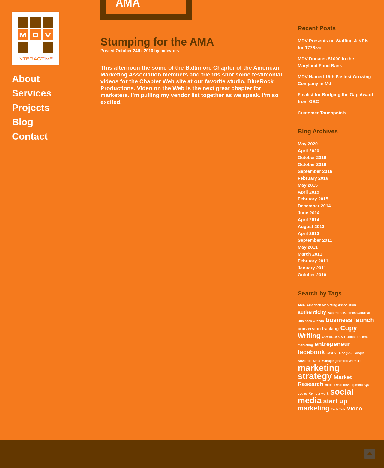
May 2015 (308, 185)
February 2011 (313, 260)
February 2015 (313, 198)
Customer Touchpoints (322, 112)
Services (32, 93)
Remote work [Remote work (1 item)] (319, 393)
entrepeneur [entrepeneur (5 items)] (332, 343)
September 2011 (315, 240)
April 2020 (309, 150)
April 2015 (309, 191)
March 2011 (310, 253)
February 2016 (313, 178)
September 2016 (315, 171)
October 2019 (312, 157)
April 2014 (309, 219)
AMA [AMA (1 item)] (301, 305)
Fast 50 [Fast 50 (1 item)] (332, 353)
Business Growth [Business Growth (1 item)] (311, 321)
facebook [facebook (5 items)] (311, 351)
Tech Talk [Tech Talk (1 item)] (338, 409)
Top (369, 454)
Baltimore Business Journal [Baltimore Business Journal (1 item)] (349, 313)
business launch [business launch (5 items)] (350, 319)
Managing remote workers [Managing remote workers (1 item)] (341, 361)
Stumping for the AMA (157, 42)
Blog (22, 122)
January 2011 (312, 267)
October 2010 (312, 274)
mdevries (169, 50)
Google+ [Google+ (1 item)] (345, 353)
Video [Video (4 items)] (354, 408)
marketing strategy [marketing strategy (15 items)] (319, 372)
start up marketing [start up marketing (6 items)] (323, 404)
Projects (31, 107)
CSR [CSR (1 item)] (341, 337)
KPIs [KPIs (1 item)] (316, 361)
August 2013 (311, 226)
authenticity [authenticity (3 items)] (312, 312)
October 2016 (312, 164)
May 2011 (308, 247)
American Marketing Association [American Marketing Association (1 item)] (331, 305)
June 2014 (309, 212)
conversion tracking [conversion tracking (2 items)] (318, 328)
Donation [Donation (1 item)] (354, 337)
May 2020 (308, 143)
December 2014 (314, 205)
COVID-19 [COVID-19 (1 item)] (329, 337)
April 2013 (309, 233)
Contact (30, 136)
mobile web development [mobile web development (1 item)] (344, 385)
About (26, 78)
